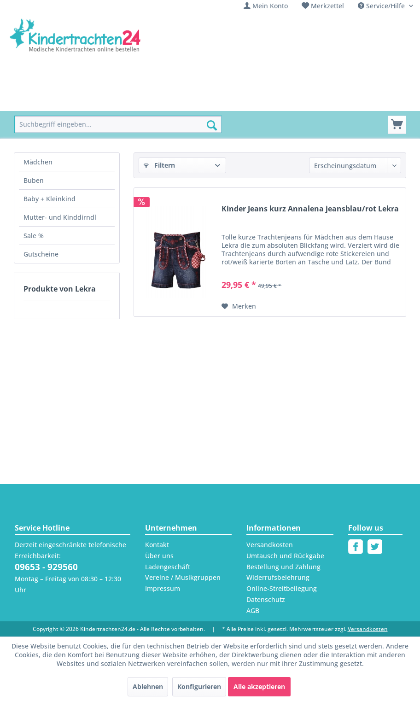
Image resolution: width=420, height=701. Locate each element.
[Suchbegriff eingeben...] (118, 124)
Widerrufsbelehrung (277, 577)
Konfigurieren (199, 686)
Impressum (162, 588)
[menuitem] (266, 6)
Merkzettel (327, 5)
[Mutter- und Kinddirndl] (249, 100)
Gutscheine (40, 254)
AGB (252, 610)
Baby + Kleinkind (49, 198)
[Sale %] (312, 100)
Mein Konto (270, 5)
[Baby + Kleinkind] (169, 100)
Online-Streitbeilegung (281, 588)
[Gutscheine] (355, 100)
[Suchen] (212, 125)
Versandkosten (269, 544)
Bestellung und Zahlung (283, 566)
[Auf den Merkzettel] (239, 306)
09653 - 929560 (46, 567)
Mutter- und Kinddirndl (59, 217)
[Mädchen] (79, 100)
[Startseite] (35, 100)
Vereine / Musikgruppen (183, 577)
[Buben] (118, 100)
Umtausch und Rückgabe (285, 555)
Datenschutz (265, 599)
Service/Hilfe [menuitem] (382, 5)
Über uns (159, 555)
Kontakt (157, 544)
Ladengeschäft (167, 566)
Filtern (159, 165)
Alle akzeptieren (259, 686)
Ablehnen (148, 686)
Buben (33, 180)
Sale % (33, 235)
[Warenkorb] (397, 125)
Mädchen (37, 162)
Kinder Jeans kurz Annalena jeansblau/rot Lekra (310, 209)
